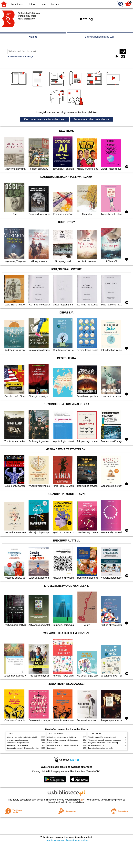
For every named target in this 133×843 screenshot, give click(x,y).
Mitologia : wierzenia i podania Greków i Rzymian (25, 737)
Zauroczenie (51, 748)
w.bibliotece (74, 799)
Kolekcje (29, 56)
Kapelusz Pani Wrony (96, 745)
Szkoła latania (52, 743)
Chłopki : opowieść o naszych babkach (61, 737)
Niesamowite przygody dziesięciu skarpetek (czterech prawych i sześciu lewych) (36, 748)
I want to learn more (54, 840)
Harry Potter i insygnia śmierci (18, 743)
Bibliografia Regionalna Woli (99, 36)
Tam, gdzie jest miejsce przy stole (100, 748)
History (31, 4)
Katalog (33, 36)
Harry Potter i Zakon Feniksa (17, 745)
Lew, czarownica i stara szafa (17, 740)
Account (55, 4)
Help (43, 4)
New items (16, 4)
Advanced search (16, 56)
